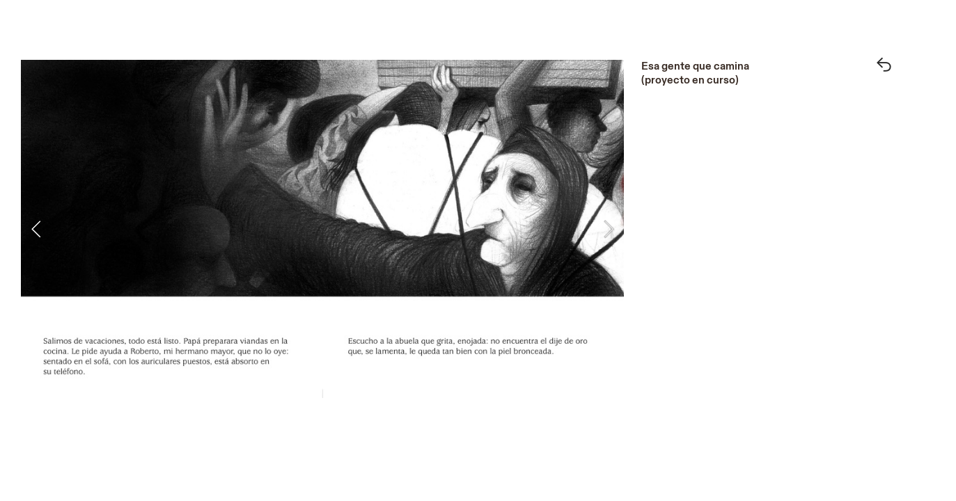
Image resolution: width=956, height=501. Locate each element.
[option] (322, 229)
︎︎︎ (884, 66)
